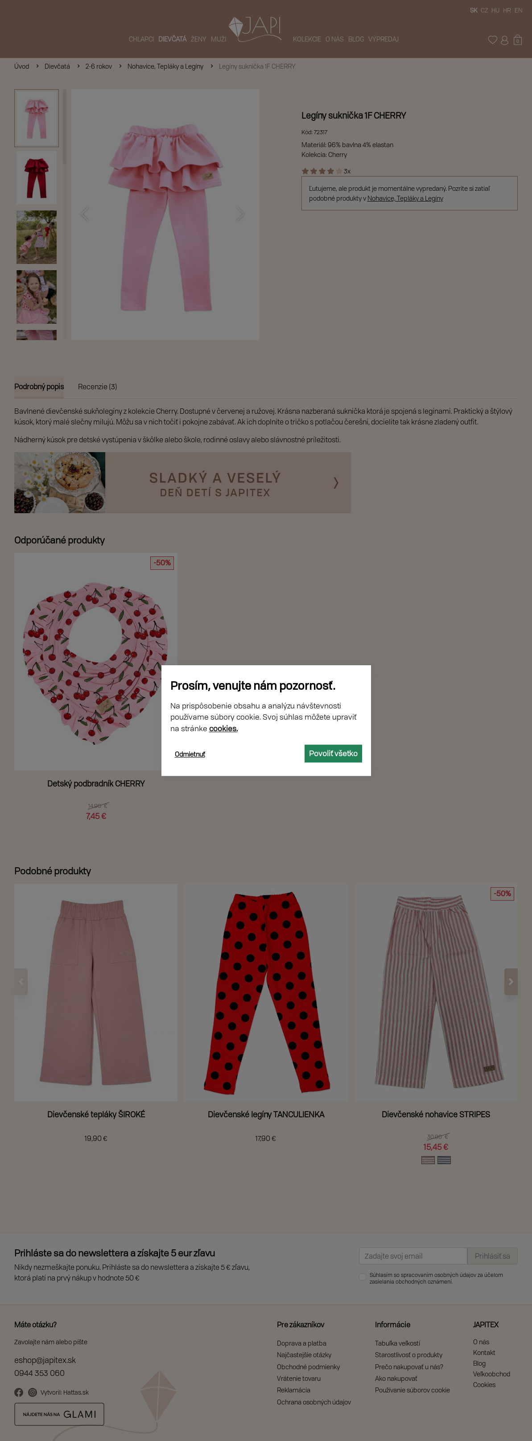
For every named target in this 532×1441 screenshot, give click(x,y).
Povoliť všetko (333, 753)
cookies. (223, 728)
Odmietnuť (190, 754)
